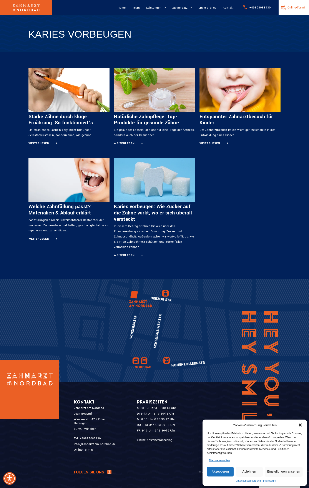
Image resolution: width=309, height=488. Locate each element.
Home (122, 8)
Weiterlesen (43, 143)
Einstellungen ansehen (283, 471)
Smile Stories (207, 8)
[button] (300, 425)
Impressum (269, 480)
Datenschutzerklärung (248, 480)
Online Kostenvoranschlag (154, 440)
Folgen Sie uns (92, 472)
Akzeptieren (220, 471)
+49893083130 (260, 7)
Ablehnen (249, 471)
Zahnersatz (180, 8)
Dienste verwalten (219, 460)
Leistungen (153, 8)
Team (136, 8)
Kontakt (228, 8)
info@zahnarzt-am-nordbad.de (95, 444)
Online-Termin (296, 7)
